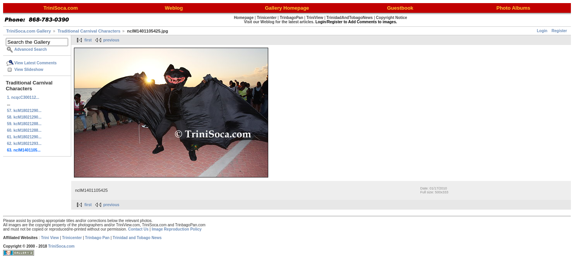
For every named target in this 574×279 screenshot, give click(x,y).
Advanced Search (30, 49)
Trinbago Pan (97, 238)
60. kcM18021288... (24, 130)
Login (542, 31)
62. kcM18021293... (24, 143)
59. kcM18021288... (24, 124)
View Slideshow (28, 69)
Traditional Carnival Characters (89, 31)
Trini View (50, 238)
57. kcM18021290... (24, 110)
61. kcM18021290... (24, 137)
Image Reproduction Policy (177, 229)
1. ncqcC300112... (23, 97)
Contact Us (138, 229)
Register (559, 31)
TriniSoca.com (61, 246)
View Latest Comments (35, 63)
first (88, 40)
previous (111, 40)
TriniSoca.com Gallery (28, 31)
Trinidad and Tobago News (137, 238)
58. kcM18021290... (24, 117)
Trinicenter (72, 238)
